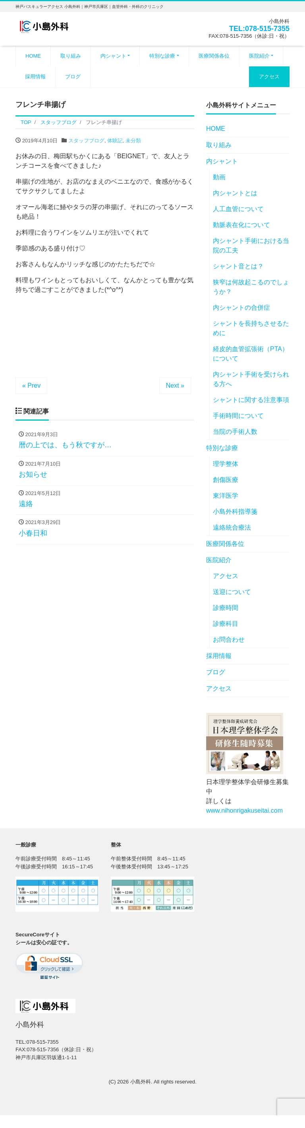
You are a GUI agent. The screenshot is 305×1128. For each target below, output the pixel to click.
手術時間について (238, 415)
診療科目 (225, 623)
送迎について (232, 591)
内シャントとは (235, 193)
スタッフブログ (86, 141)
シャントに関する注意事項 (251, 399)
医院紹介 (259, 56)
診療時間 (225, 607)
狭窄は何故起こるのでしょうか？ (251, 287)
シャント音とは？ (238, 266)
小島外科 (140, 1082)
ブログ (73, 77)
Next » (175, 385)
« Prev (31, 385)
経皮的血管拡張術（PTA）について (250, 354)
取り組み (70, 56)
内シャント (113, 56)
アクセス (269, 77)
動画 (219, 177)
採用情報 (35, 77)
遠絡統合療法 (232, 527)
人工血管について (238, 209)
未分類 (133, 141)
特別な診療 (162, 56)
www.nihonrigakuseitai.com (244, 810)
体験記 (115, 141)
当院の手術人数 (235, 431)
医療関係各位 (214, 56)
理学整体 (225, 463)
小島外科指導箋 (235, 511)
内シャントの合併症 (241, 307)
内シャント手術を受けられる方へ (251, 379)
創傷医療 (225, 479)
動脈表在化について (241, 224)
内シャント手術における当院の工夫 (251, 245)
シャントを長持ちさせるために (251, 328)
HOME (33, 56)
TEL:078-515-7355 (259, 29)
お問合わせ (229, 639)
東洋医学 (225, 495)
